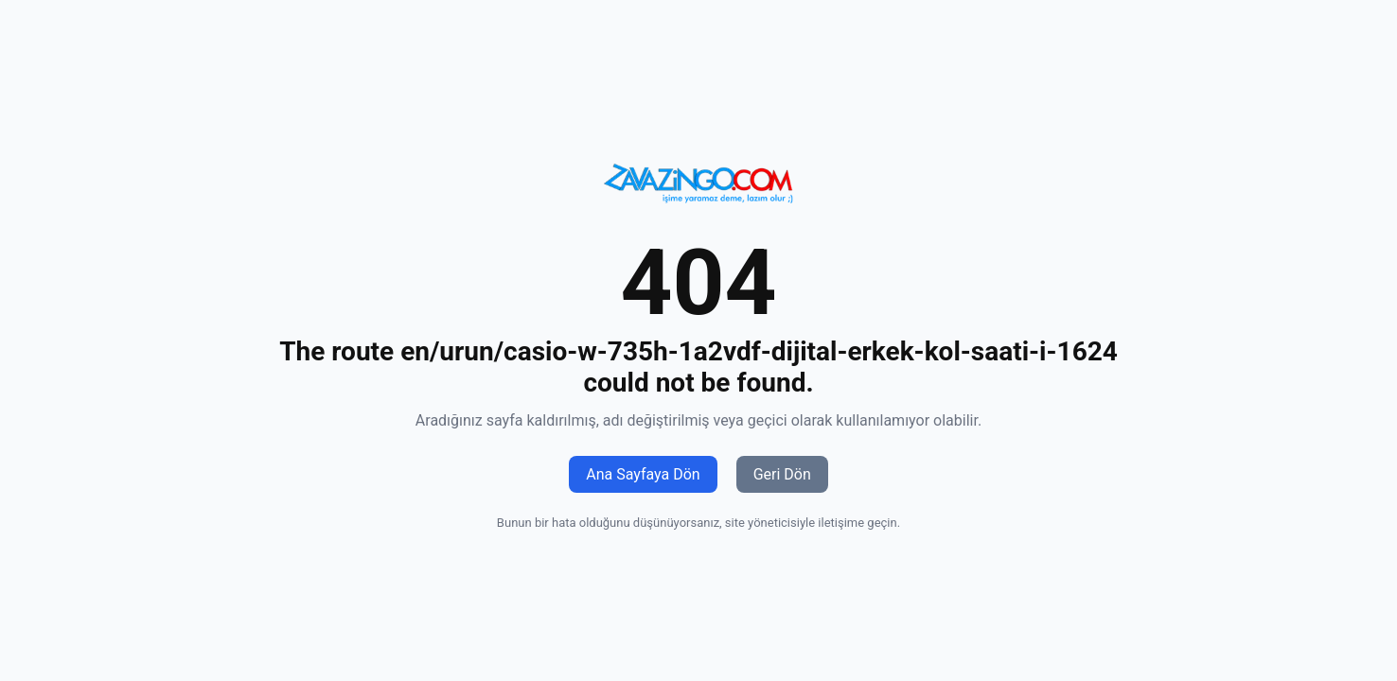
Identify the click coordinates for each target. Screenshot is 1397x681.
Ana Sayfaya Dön (642, 474)
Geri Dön (782, 474)
